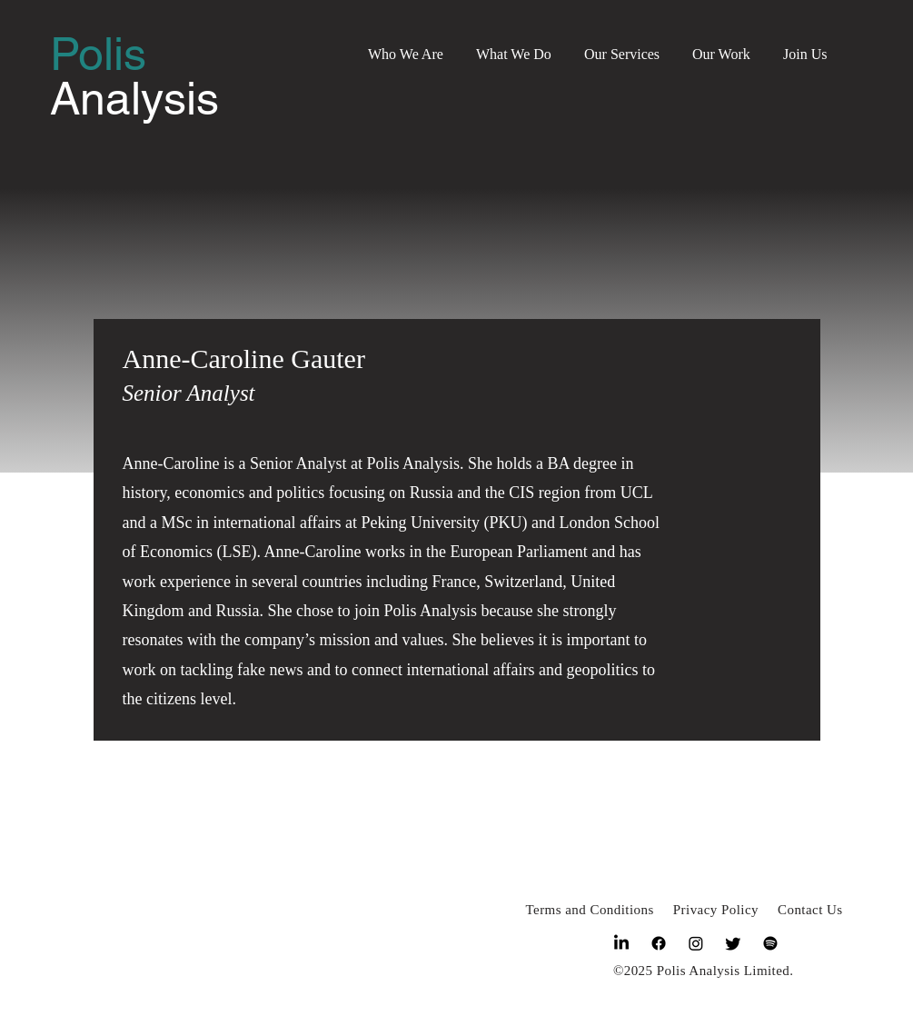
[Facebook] (659, 943)
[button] (406, 46)
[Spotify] (770, 943)
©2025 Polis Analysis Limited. (703, 970)
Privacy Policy (716, 909)
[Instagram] (696, 943)
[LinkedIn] (621, 943)
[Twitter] (733, 943)
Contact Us (810, 909)
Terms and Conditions (590, 909)
